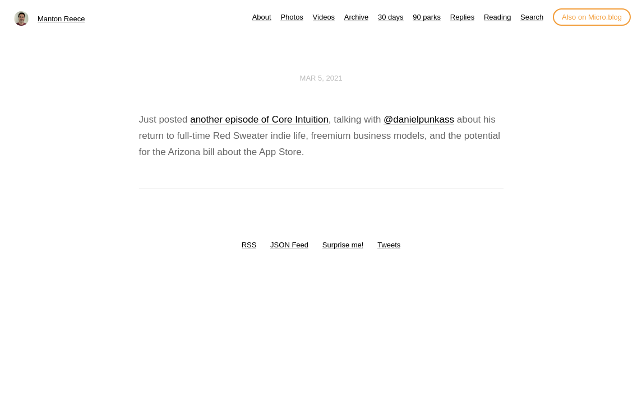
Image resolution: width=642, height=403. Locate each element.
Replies (462, 17)
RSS (249, 245)
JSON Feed (289, 245)
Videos (324, 17)
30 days (391, 17)
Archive (356, 17)
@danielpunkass (419, 119)
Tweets (388, 245)
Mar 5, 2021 (321, 78)
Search (531, 17)
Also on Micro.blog (592, 17)
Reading (497, 17)
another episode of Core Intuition (259, 119)
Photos (291, 17)
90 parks (427, 17)
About (261, 17)
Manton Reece (61, 19)
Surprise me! (343, 245)
